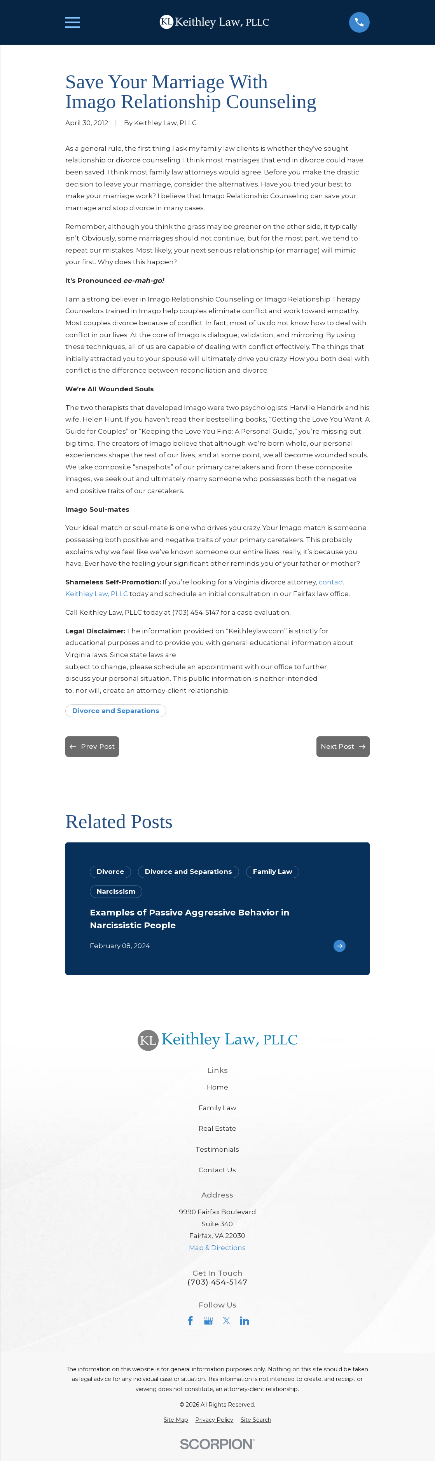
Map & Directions (217, 1248)
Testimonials (217, 1149)
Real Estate (217, 1128)
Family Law (217, 1108)
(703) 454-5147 (217, 1282)
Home (217, 1087)
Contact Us (217, 1170)
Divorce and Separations (115, 711)
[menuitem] (176, 1420)
